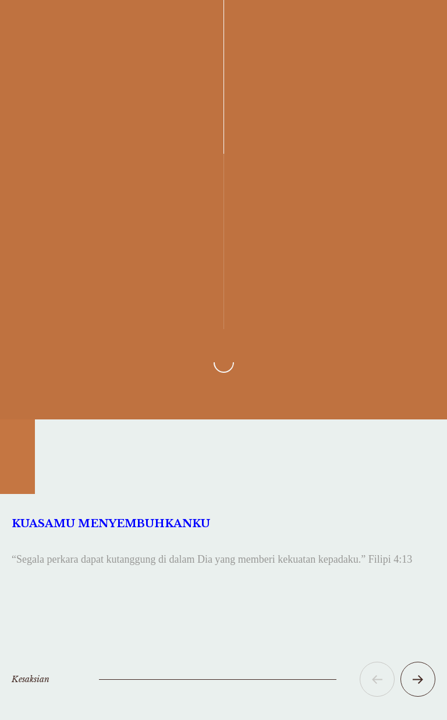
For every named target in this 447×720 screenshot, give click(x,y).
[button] (377, 679)
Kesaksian (30, 679)
